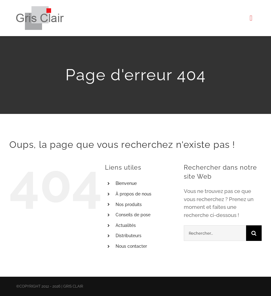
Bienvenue (126, 183)
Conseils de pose (133, 214)
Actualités (126, 225)
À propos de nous (133, 193)
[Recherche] (254, 233)
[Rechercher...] (215, 233)
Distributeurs (128, 235)
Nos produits (129, 204)
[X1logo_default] (40, 9)
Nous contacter (131, 246)
